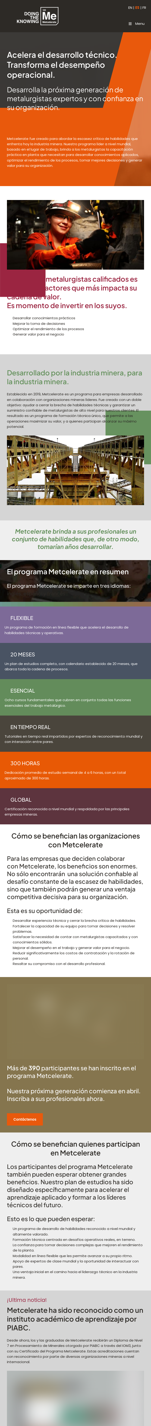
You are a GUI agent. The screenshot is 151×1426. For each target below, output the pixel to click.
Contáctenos (18, 1115)
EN (130, 7)
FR (144, 7)
